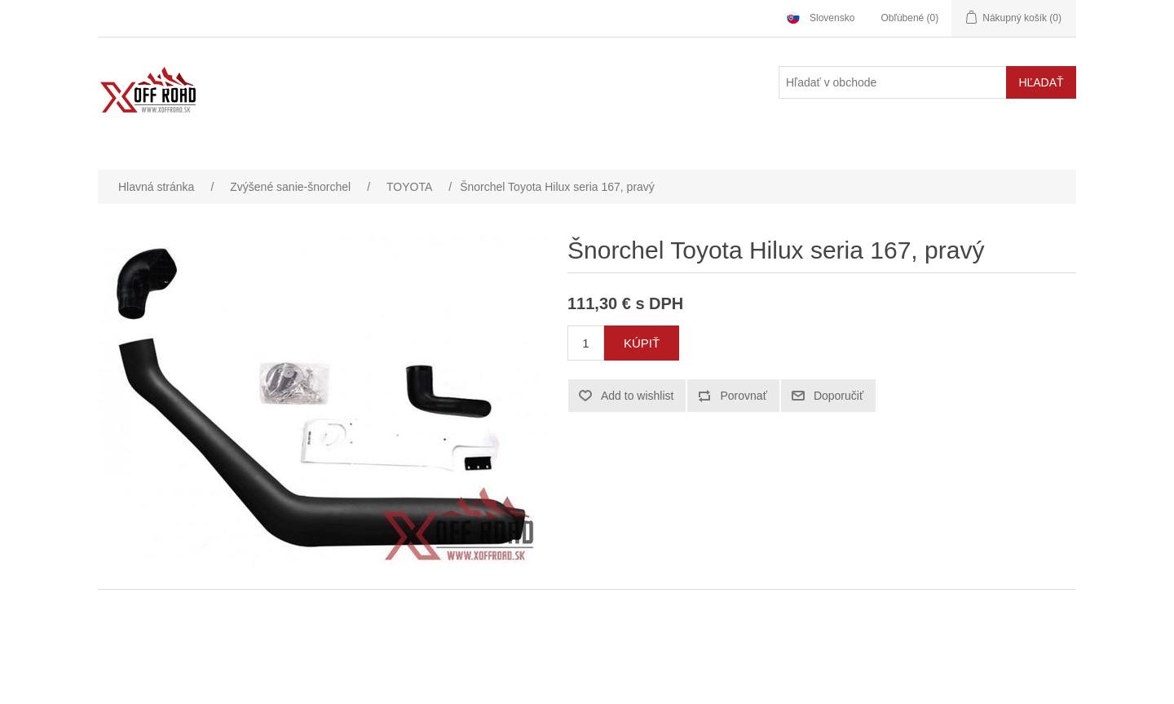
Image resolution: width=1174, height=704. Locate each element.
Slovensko (832, 18)
